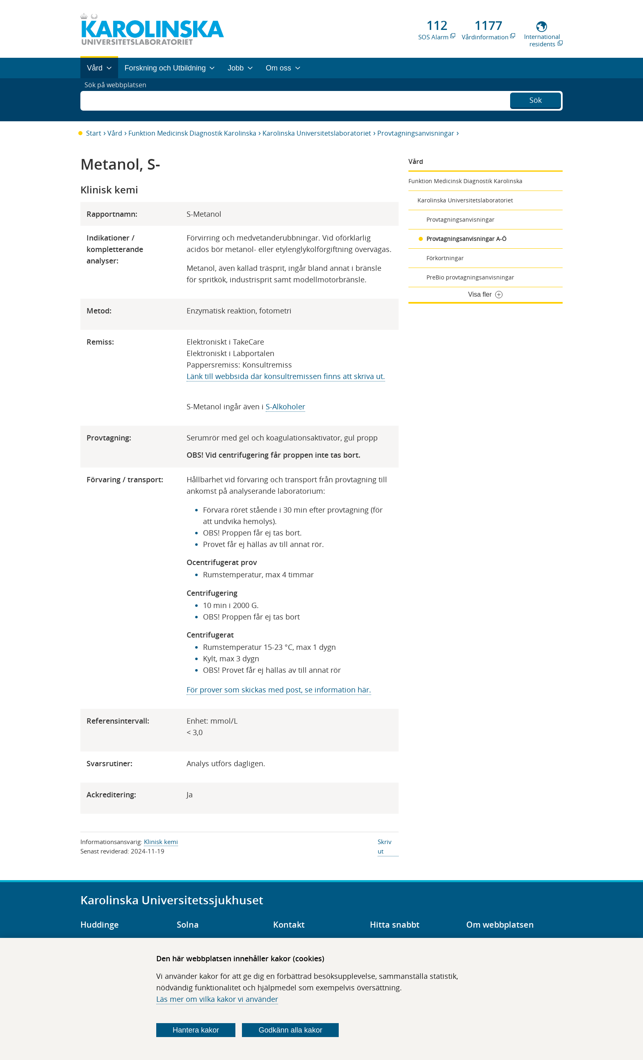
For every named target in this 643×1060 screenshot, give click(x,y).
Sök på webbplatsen (119, 99)
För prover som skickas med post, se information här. (279, 690)
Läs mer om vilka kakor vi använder (217, 999)
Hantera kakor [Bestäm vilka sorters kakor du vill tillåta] (196, 1030)
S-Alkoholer (285, 406)
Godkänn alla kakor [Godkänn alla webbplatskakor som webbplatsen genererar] (290, 1030)
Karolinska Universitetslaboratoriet (316, 133)
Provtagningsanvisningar (415, 133)
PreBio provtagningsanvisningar (470, 277)
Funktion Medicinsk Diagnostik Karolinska (192, 133)
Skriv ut (385, 846)
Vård (114, 133)
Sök (535, 99)
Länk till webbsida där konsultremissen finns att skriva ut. (286, 376)
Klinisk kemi (161, 842)
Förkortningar (445, 258)
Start (93, 133)
